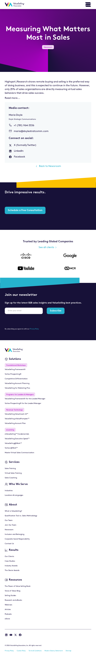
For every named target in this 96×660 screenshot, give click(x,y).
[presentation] (24, 321)
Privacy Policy (34, 329)
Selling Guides (10, 596)
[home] (15, 4)
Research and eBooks (13, 600)
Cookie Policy (21, 651)
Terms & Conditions (35, 651)
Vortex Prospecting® (13, 374)
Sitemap (68, 651)
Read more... (12, 98)
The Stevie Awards (12, 570)
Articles (8, 609)
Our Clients (9, 556)
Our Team (8, 520)
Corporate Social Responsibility (17, 539)
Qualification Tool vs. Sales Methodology (21, 516)
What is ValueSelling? (13, 511)
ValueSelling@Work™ (13, 443)
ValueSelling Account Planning (17, 383)
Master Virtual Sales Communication (19, 453)
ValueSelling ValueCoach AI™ (16, 414)
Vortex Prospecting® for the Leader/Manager (23, 403)
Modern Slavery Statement (53, 651)
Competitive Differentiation (16, 379)
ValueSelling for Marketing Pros (17, 388)
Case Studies (10, 561)
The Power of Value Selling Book (17, 586)
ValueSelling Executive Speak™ (17, 439)
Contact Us (9, 544)
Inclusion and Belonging (14, 534)
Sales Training (10, 468)
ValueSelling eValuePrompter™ (17, 419)
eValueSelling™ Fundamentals (17, 434)
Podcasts (8, 614)
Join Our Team (10, 525)
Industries (8, 491)
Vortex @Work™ (11, 448)
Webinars (8, 605)
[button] (88, 4)
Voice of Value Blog (12, 591)
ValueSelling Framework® (15, 369)
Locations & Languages (14, 495)
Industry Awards (11, 566)
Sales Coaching (11, 478)
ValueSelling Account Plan (15, 423)
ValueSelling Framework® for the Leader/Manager (25, 399)
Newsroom (9, 530)
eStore (7, 619)
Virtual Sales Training (13, 473)
